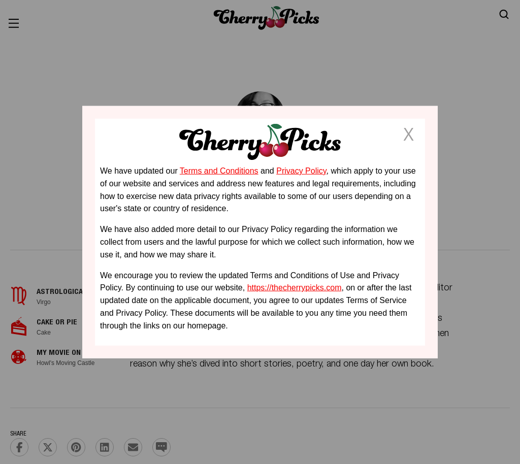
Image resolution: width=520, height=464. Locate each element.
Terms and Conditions (219, 171)
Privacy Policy (301, 171)
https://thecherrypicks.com (294, 287)
